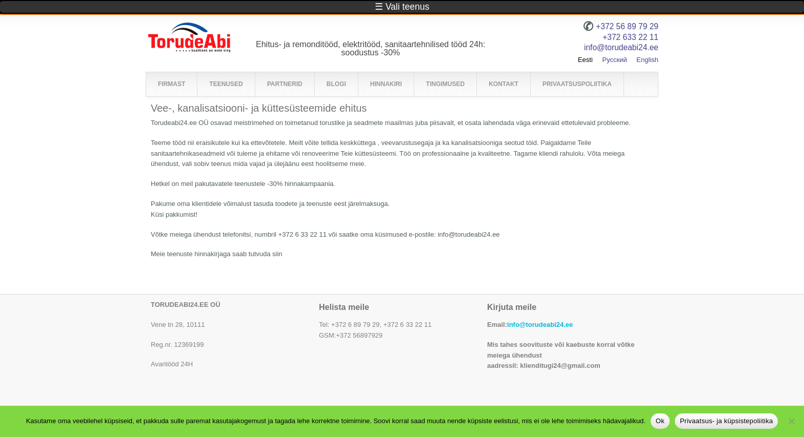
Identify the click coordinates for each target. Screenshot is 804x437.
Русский (614, 60)
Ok (660, 421)
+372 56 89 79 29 (627, 26)
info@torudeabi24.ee (540, 324)
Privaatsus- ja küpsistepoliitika (726, 421)
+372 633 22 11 (630, 37)
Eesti (585, 60)
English (647, 60)
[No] (791, 421)
